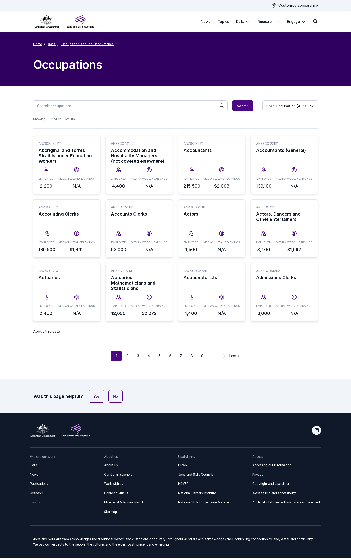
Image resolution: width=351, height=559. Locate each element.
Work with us (113, 485)
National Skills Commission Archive (203, 503)
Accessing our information (271, 466)
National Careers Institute (197, 494)
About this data (46, 332)
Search (243, 106)
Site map (110, 513)
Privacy (257, 475)
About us (111, 466)
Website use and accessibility (274, 494)
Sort (270, 106)
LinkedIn (316, 431)
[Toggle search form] (315, 21)
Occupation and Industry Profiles (87, 44)
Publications (39, 485)
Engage (293, 21)
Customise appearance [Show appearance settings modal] (298, 5)
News (205, 21)
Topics (223, 21)
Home (37, 44)
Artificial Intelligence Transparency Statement (286, 503)
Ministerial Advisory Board (123, 503)
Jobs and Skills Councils (196, 475)
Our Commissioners (118, 475)
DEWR (182, 466)
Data (240, 21)
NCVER (183, 485)
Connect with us (116, 494)
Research (266, 21)
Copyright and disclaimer (270, 485)
